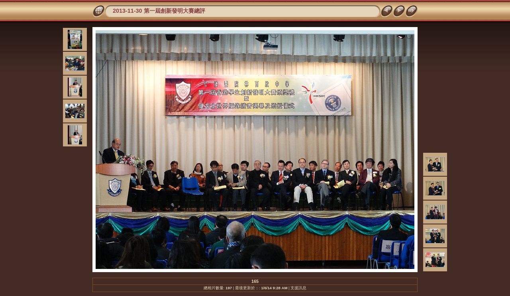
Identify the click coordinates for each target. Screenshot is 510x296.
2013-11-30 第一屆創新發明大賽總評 (159, 11)
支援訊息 (298, 288)
